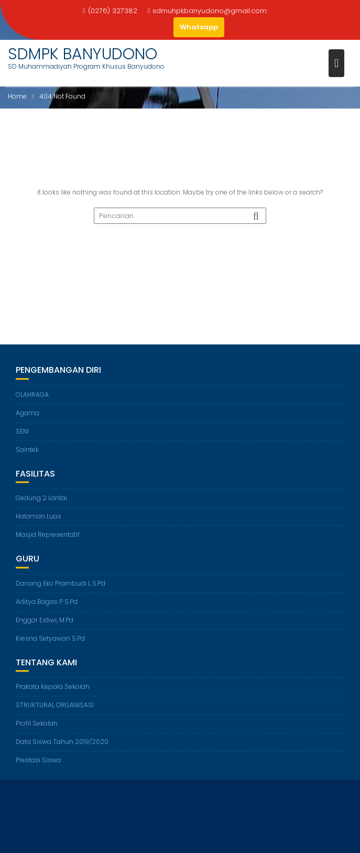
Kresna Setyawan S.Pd (50, 638)
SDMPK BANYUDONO (82, 54)
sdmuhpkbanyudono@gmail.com (207, 11)
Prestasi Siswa (38, 760)
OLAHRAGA (32, 395)
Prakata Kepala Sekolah (53, 687)
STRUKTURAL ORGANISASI (55, 705)
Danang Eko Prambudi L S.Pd (60, 583)
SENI (22, 431)
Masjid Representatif (48, 535)
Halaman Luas (38, 516)
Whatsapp (199, 27)
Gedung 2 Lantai (41, 498)
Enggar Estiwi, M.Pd (44, 620)
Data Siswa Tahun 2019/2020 (62, 742)
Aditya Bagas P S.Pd (47, 602)
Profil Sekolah (37, 723)
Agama (27, 413)
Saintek (27, 450)
